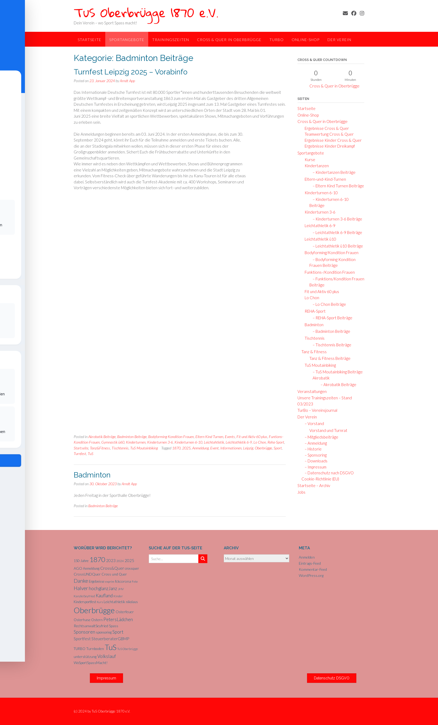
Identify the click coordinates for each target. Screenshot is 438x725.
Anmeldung (200, 448)
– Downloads (314, 460)
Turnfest (80, 453)
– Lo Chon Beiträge (327, 304)
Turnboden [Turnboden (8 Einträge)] (95, 648)
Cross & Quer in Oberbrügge (229, 39)
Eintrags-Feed (310, 563)
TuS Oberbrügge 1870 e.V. (146, 12)
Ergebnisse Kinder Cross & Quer (331, 140)
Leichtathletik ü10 (318, 239)
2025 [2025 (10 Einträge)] (129, 560)
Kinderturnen (136, 442)
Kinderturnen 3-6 (160, 442)
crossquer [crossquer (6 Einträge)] (132, 568)
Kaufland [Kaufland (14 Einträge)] (104, 595)
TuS (90, 453)
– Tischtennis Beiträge (330, 344)
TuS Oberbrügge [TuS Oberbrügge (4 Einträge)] (127, 649)
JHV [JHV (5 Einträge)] (121, 589)
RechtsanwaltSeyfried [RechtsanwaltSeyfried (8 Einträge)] (91, 626)
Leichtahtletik (214, 442)
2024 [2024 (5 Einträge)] (120, 561)
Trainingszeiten (170, 39)
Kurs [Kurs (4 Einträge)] (100, 602)
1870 (176, 448)
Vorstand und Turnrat (328, 430)
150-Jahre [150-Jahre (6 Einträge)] (81, 561)
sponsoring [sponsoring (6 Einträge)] (104, 632)
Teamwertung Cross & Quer (327, 134)
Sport (278, 448)
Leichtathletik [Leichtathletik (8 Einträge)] (114, 601)
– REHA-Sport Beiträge (330, 317)
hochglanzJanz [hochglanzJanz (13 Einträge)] (103, 588)
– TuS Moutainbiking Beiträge (336, 371)
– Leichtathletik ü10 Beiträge (336, 246)
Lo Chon (259, 442)
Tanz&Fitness (100, 448)
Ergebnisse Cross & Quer (325, 128)
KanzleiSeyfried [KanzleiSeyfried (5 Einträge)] (84, 596)
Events (230, 436)
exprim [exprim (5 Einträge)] (109, 581)
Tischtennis (120, 448)
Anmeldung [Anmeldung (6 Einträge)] (91, 568)
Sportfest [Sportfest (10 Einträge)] (82, 638)
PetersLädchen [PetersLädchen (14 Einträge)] (118, 619)
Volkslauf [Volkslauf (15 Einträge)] (106, 656)
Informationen (231, 448)
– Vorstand (312, 423)
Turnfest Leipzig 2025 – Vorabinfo (130, 72)
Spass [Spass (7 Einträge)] (113, 626)
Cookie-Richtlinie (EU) (320, 478)
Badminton (92, 475)
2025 (186, 448)
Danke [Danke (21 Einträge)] (81, 581)
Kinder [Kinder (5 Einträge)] (118, 596)
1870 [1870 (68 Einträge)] (97, 559)
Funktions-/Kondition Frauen (328, 272)
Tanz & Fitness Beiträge (330, 358)
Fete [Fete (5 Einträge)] (135, 581)
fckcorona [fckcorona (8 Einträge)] (123, 581)
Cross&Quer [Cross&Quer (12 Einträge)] (112, 568)
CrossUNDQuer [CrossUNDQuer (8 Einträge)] (87, 574)
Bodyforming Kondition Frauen (171, 436)
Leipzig (248, 448)
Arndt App (127, 80)
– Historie (311, 449)
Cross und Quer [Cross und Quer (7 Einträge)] (114, 574)
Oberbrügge (263, 448)
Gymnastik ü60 (112, 442)
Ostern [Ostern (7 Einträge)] (97, 620)
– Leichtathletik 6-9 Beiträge (335, 232)
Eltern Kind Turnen (209, 436)
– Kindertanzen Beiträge (332, 172)
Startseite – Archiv (313, 485)
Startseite (89, 39)
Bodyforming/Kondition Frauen (329, 252)
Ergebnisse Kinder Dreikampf (328, 146)
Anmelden (307, 557)
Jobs (301, 492)
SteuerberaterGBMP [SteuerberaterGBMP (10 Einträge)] (110, 638)
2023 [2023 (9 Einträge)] (111, 560)
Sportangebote (126, 39)
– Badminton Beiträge (329, 331)
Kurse (308, 159)
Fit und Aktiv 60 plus (251, 436)
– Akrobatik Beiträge (336, 384)
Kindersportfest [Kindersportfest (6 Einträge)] (85, 602)
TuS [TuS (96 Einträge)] (110, 647)
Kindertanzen (315, 165)
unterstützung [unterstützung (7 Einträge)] (85, 657)
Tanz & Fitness (314, 351)
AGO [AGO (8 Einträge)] (78, 568)
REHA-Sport (313, 311)
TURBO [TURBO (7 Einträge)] (79, 649)
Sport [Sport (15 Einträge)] (117, 632)
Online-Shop (305, 39)
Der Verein (339, 39)
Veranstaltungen (312, 391)
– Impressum (313, 467)
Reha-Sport (276, 442)
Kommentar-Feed (313, 569)
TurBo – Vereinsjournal (317, 410)
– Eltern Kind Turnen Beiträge (336, 185)
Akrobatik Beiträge (102, 436)
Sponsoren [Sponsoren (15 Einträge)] (84, 632)
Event (214, 448)
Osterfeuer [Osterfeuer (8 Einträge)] (125, 611)
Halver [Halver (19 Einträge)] (81, 588)
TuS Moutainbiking (144, 448)
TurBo (276, 39)
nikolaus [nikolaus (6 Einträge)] (132, 602)
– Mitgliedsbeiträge (319, 437)
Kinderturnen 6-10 (188, 442)
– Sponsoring (314, 455)
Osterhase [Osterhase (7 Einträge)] (82, 620)
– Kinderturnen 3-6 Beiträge (335, 218)
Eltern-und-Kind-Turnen (323, 179)
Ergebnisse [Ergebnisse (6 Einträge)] (96, 581)
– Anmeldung (314, 443)
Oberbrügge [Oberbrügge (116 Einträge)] (94, 610)
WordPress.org (311, 575)
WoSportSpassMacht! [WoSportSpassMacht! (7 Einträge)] (91, 663)
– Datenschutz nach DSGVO (327, 472)
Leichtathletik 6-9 (239, 442)
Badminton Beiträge (132, 436)
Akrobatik (319, 377)
